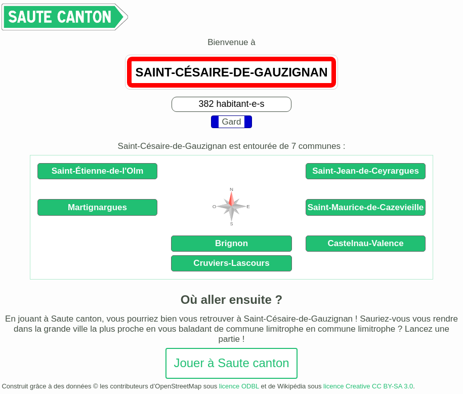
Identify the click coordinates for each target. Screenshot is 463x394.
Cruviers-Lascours (231, 263)
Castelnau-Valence (365, 243)
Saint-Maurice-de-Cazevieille (366, 207)
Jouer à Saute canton (231, 363)
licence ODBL (239, 386)
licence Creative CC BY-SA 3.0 (368, 386)
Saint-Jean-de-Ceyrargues (365, 171)
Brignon (231, 243)
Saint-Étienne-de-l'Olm (98, 171)
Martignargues (97, 207)
